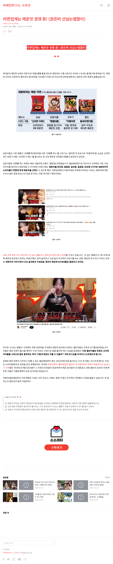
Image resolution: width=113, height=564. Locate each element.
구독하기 (56, 447)
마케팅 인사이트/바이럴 (10, 23)
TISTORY (6, 549)
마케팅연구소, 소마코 (17, 5)
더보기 (107, 477)
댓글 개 (6, 512)
